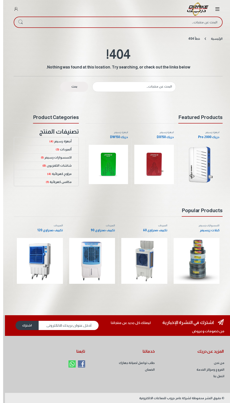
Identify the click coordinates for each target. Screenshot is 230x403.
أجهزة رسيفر (209, 132)
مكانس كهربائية (60, 182)
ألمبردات (66, 149)
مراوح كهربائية (62, 174)
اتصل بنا (215, 376)
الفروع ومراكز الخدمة (207, 369)
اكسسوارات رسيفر (58, 157)
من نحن (216, 363)
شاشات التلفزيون (59, 165)
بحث (17, 22)
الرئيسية (213, 38)
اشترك (24, 325)
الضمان (147, 369)
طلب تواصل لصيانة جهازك (134, 363)
